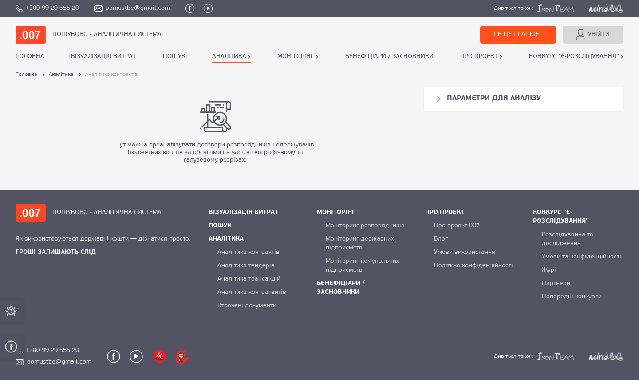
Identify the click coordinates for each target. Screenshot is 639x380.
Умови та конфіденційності (581, 256)
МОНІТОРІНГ (295, 56)
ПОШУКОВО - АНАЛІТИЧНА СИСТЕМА (107, 34)
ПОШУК (174, 56)
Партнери (556, 283)
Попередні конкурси (572, 296)
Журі (549, 270)
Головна (30, 56)
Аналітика (61, 74)
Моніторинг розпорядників (365, 225)
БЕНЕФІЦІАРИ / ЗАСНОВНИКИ (389, 56)
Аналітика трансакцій (248, 279)
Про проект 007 (457, 225)
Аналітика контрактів (248, 252)
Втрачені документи (246, 305)
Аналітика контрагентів (251, 292)
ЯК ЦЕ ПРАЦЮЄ (516, 34)
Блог (441, 239)
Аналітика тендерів (246, 265)
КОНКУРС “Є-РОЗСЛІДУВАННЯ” (574, 56)
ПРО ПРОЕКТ (479, 56)
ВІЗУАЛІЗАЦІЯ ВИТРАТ (103, 56)
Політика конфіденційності (473, 265)
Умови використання (464, 252)
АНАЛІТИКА (229, 56)
